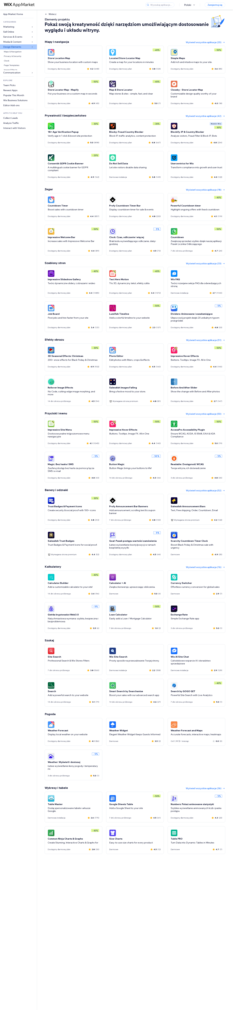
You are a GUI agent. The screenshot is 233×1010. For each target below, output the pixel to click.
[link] (18, 14)
